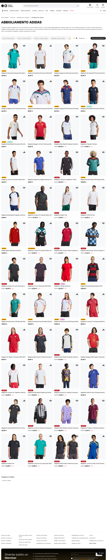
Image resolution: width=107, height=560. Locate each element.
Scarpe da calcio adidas (25, 539)
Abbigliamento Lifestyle (23, 17)
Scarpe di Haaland (6, 540)
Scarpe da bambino (41, 535)
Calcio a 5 (41, 10)
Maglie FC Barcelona (59, 540)
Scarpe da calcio (14, 10)
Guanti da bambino (41, 538)
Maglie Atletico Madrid (60, 543)
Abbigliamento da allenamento (80, 538)
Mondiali (5, 10)
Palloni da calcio (23, 545)
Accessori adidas (6, 480)
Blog (104, 10)
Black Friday (92, 543)
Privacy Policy (83, 559)
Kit (101, 10)
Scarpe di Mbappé (6, 543)
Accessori (59, 10)
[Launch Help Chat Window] (101, 553)
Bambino (65, 10)
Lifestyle (52, 10)
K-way (91, 535)
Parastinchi (92, 538)
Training (34, 10)
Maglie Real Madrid (59, 538)
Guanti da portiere (25, 10)
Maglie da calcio (76, 543)
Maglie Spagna (76, 540)
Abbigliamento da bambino (43, 543)
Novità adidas (5, 17)
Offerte (72, 10)
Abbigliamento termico (78, 535)
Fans (46, 10)
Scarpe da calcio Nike (25, 542)
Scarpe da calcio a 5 (6, 538)
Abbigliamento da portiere (96, 540)
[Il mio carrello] (103, 6)
